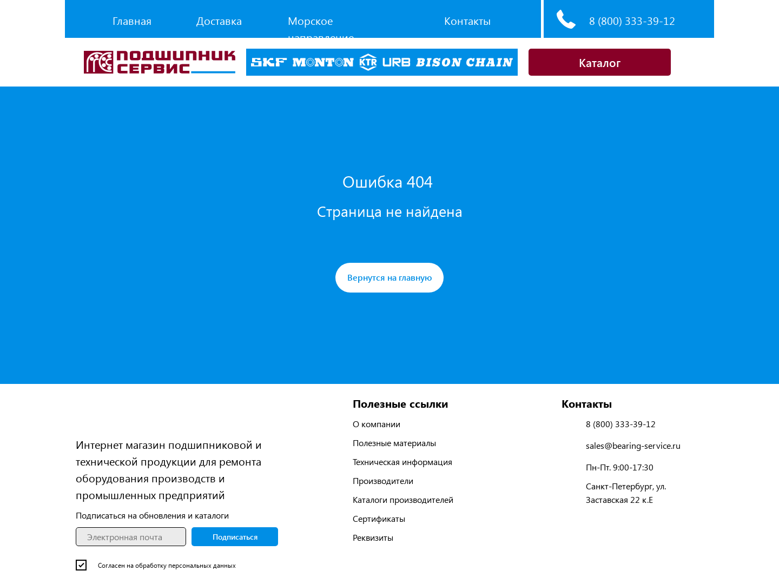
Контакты (467, 20)
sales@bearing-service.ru (633, 445)
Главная (132, 20)
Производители (383, 480)
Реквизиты (373, 537)
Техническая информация (402, 461)
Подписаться (235, 537)
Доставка (219, 20)
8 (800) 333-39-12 (632, 20)
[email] (131, 536)
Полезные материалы (394, 442)
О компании (376, 423)
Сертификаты (379, 518)
